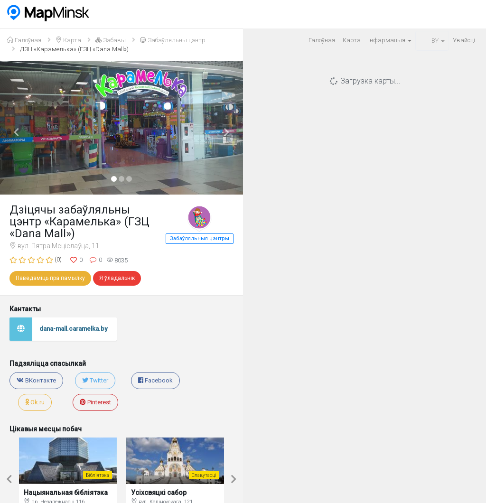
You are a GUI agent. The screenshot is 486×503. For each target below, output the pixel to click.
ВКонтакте (36, 380)
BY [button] (432, 40)
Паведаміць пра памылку (50, 278)
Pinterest (95, 402)
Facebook (155, 380)
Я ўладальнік (117, 278)
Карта (352, 40)
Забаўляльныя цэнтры (199, 238)
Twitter (95, 380)
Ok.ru (35, 402)
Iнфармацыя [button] (389, 40)
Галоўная (321, 40)
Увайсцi (464, 40)
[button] (18, 128)
